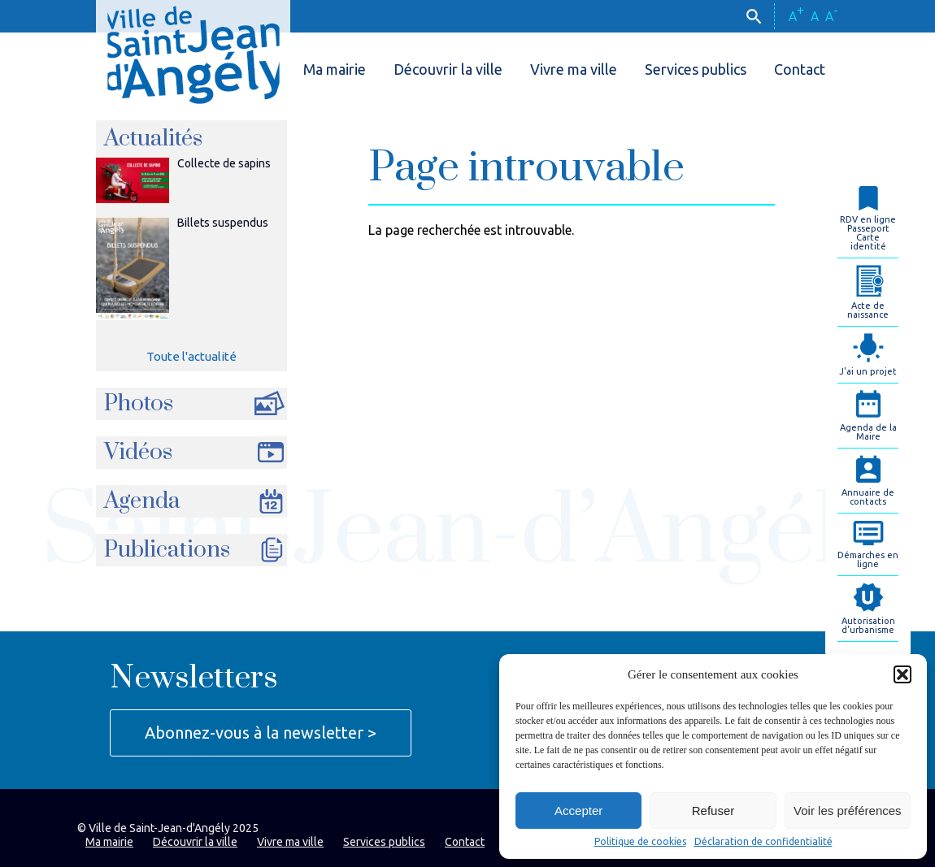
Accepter (578, 810)
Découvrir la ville (448, 69)
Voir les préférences (848, 810)
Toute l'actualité (191, 356)
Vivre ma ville (573, 69)
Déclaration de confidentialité (763, 842)
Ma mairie (334, 69)
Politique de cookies (640, 842)
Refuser (713, 810)
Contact (799, 69)
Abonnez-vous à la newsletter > (260, 732)
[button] (902, 674)
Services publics (695, 69)
